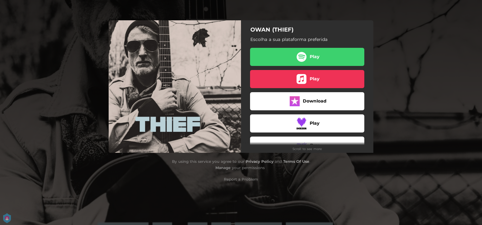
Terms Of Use (296, 161)
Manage (223, 167)
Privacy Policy (259, 161)
